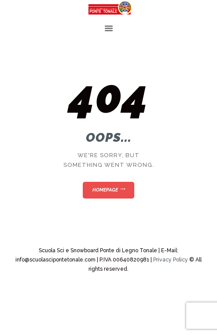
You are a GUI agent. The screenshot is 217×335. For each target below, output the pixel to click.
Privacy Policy (170, 260)
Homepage (105, 190)
